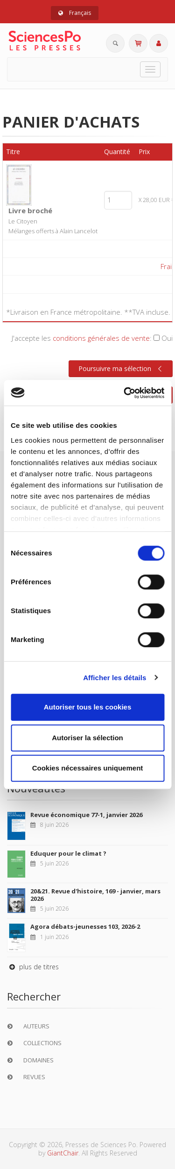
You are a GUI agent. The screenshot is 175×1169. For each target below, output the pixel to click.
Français (74, 13)
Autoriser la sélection (87, 738)
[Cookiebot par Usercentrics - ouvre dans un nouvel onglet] (124, 393)
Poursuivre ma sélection (121, 369)
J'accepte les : (92, 338)
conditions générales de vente (101, 338)
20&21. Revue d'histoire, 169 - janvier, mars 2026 (95, 895)
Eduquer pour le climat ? (68, 853)
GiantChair (62, 1153)
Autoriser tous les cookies (88, 707)
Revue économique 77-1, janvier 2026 (86, 815)
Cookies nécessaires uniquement (87, 768)
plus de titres (33, 966)
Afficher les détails (114, 678)
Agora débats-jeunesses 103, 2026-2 (85, 926)
